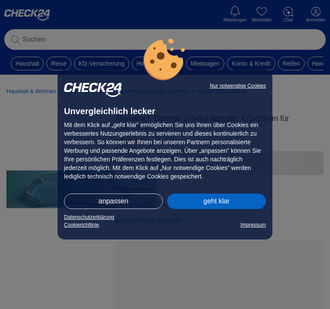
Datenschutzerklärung (89, 217)
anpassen (113, 201)
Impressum (253, 225)
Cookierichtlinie (81, 225)
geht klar (216, 201)
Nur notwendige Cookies (238, 86)
